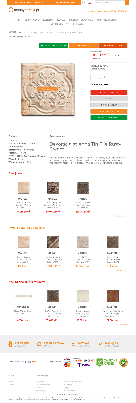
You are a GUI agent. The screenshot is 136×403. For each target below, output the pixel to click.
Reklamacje (67, 385)
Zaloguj (98, 11)
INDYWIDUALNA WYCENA (109, 111)
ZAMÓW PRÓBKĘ (83, 45)
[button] (29, 20)
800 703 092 (39, 2)
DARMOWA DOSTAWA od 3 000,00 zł (53, 45)
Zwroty (65, 388)
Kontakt (91, 11)
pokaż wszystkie (121, 216)
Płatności (39, 388)
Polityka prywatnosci (43, 385)
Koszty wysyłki (41, 391)
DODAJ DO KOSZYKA (109, 92)
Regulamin (40, 382)
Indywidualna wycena (65, 2)
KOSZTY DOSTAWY (109, 99)
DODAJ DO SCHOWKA (113, 45)
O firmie (11, 382)
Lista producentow (70, 391)
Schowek (105, 11)
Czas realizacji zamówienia (72, 382)
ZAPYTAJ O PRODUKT (109, 105)
